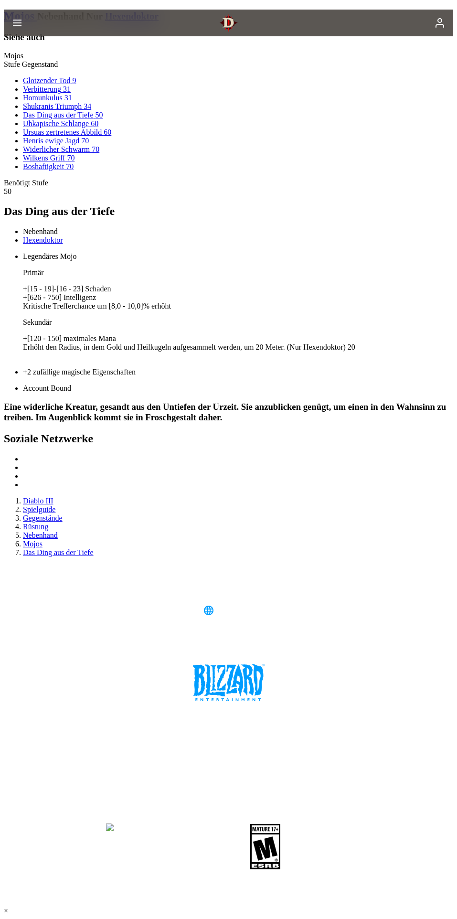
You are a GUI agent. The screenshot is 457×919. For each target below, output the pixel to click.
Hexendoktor (43, 240)
